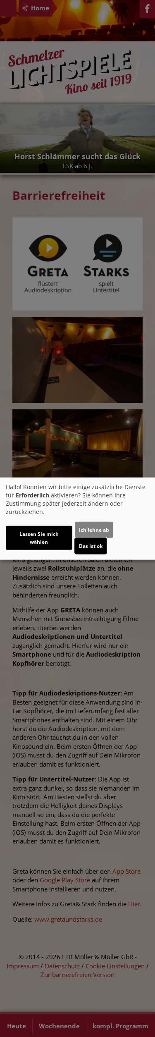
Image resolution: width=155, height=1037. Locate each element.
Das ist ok (91, 545)
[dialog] (77, 519)
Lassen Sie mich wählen (39, 537)
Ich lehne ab (94, 529)
